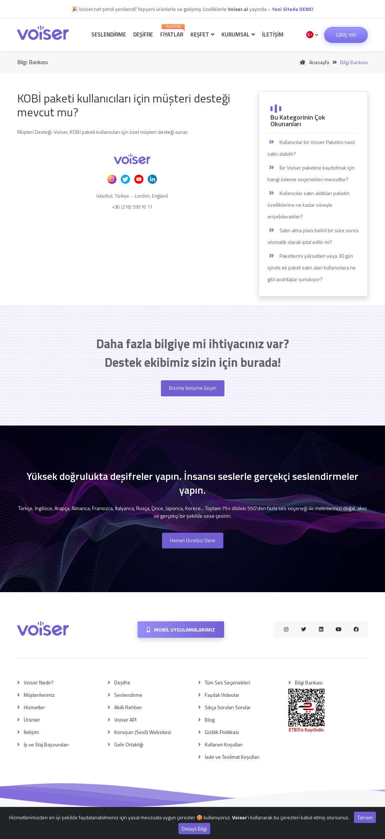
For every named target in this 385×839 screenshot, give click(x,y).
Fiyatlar (172, 31)
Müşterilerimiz (39, 695)
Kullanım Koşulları (224, 744)
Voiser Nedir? (39, 682)
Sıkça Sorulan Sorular (228, 707)
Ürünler (32, 719)
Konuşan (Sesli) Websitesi (142, 732)
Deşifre (143, 34)
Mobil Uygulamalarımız (181, 629)
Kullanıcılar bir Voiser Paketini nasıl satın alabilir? (311, 148)
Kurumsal (238, 34)
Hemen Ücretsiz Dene (192, 540)
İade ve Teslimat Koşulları (232, 757)
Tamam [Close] (365, 817)
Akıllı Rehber (128, 707)
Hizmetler (34, 707)
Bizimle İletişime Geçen (192, 388)
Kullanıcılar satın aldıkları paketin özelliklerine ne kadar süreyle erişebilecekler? (308, 204)
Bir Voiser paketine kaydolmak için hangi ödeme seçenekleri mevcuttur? (311, 173)
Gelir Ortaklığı (128, 744)
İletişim (273, 34)
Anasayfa (313, 62)
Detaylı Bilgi (194, 828)
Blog (210, 719)
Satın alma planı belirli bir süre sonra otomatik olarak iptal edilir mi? (312, 236)
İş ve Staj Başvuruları (46, 744)
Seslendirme (108, 34)
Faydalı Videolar (222, 695)
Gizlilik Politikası (222, 732)
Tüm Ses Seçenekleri (227, 682)
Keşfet (202, 34)
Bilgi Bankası (309, 682)
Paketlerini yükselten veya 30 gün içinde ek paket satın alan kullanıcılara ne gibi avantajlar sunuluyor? (311, 267)
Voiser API (125, 719)
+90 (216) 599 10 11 (132, 206)
